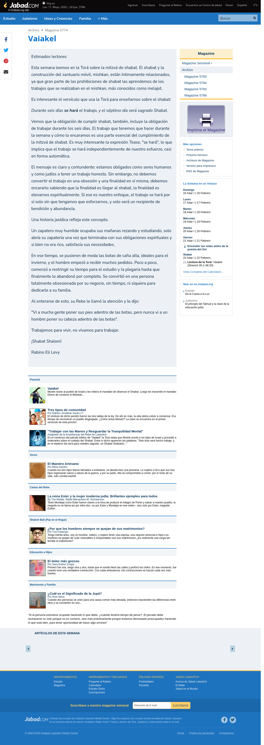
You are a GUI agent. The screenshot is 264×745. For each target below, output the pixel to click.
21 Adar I (188, 240)
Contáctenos (226, 733)
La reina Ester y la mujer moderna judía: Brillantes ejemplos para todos (103, 496)
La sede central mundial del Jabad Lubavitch (158, 718)
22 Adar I (188, 257)
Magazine (206, 53)
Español (242, 5)
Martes (187, 208)
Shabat (187, 254)
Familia (85, 18)
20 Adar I (188, 231)
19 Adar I (188, 221)
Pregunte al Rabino (170, 5)
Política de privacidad (201, 733)
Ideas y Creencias (58, 18)
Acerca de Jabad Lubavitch (191, 681)
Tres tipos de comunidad (67, 410)
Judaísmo (29, 18)
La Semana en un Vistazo (200, 183)
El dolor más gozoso (63, 561)
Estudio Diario (97, 688)
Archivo (33, 30)
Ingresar (132, 5)
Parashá (144, 685)
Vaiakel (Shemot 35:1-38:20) (205, 263)
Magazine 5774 (56, 30)
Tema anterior (195, 149)
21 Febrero (204, 240)
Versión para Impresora (201, 165)
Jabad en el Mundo (187, 688)
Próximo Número (197, 155)
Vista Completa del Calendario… (203, 271)
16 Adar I (188, 193)
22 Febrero (204, 257)
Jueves (187, 228)
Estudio (9, 18)
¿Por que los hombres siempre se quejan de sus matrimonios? (96, 528)
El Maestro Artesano (63, 464)
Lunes (187, 199)
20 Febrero (204, 231)
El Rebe (180, 685)
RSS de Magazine (197, 171)
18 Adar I (188, 212)
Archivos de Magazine (200, 160)
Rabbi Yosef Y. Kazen (107, 722)
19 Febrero (204, 221)
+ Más (103, 18)
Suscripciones (97, 692)
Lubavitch (89, 718)
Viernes (188, 237)
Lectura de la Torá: (200, 262)
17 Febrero (204, 202)
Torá (133, 722)
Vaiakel (53, 388)
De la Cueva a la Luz (197, 293)
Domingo (188, 189)
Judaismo (142, 722)
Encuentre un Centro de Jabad (204, 5)
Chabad (79, 718)
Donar (229, 5)
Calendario (95, 685)
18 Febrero (204, 212)
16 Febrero (204, 193)
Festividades (146, 681)
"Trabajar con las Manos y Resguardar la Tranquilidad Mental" (95, 431)
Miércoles (189, 218)
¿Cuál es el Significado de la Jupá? (75, 593)
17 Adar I (188, 202)
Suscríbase (148, 5)
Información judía (159, 722)
